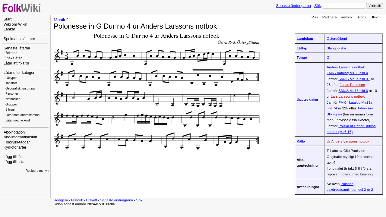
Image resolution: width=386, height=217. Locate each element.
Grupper (11, 104)
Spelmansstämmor (19, 39)
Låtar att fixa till (16, 63)
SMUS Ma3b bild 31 (354, 79)
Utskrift (376, 17)
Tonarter (11, 83)
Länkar (9, 29)
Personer (11, 93)
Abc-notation (14, 132)
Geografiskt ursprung (20, 88)
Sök (317, 6)
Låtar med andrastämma (22, 115)
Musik (59, 19)
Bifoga (361, 17)
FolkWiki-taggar (17, 142)
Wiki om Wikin (15, 24)
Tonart (302, 57)
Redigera (329, 17)
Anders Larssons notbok (346, 67)
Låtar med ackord (17, 120)
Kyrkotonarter (15, 147)
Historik (347, 17)
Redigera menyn (37, 170)
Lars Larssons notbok (348, 96)
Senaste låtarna (17, 48)
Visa (315, 17)
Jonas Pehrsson (352, 84)
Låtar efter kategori (19, 73)
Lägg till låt (13, 157)
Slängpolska (336, 48)
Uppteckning (307, 99)
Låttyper (11, 78)
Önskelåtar (13, 58)
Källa (301, 141)
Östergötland (337, 38)
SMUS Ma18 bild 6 (353, 91)
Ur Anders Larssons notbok (348, 141)
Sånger (10, 109)
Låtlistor (10, 53)
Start (7, 19)
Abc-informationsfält (20, 137)
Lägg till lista (14, 162)
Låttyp (302, 48)
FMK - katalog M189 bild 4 (347, 73)
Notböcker (12, 99)
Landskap (305, 38)
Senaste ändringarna (293, 6)
